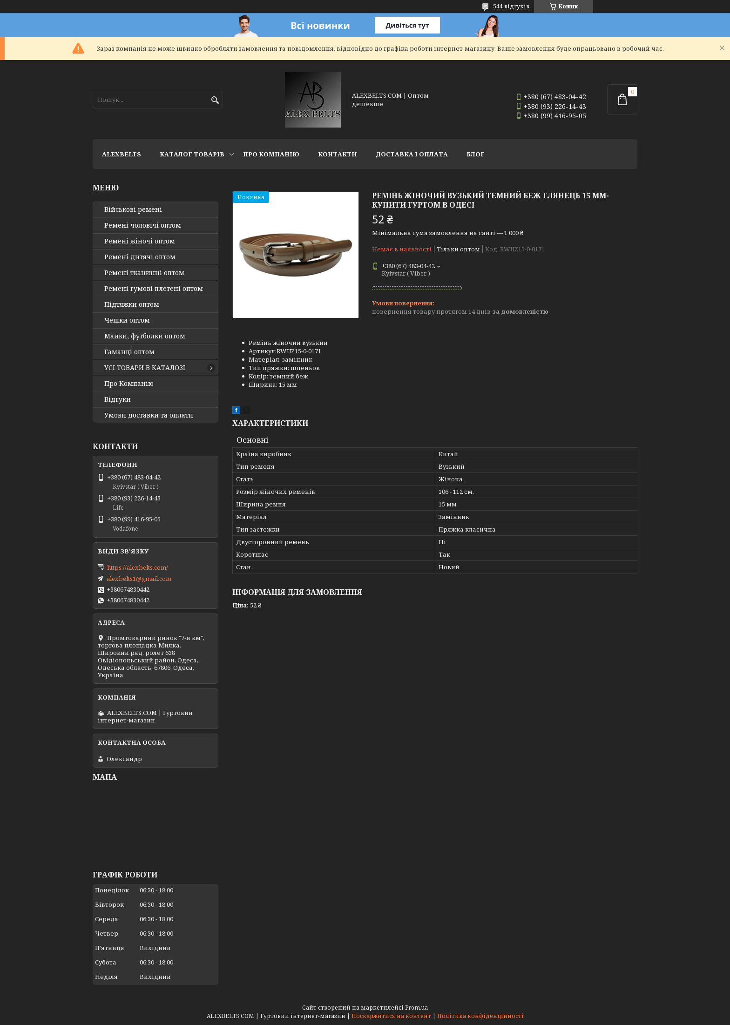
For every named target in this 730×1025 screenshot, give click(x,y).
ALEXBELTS (121, 154)
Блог (475, 154)
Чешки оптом (127, 320)
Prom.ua (416, 1008)
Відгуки (117, 399)
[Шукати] (215, 100)
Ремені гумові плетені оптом (153, 288)
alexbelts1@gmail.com (139, 578)
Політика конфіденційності (480, 1016)
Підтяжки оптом (131, 304)
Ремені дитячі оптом (140, 257)
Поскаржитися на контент (391, 1016)
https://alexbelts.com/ (137, 567)
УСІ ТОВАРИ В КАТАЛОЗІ (144, 368)
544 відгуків (511, 6)
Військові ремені (133, 209)
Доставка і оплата (412, 154)
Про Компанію (271, 154)
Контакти (337, 154)
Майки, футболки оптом (144, 336)
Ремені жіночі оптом (139, 241)
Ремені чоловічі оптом (142, 225)
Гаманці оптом (129, 352)
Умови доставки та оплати (148, 415)
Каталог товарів (192, 154)
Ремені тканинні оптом (144, 273)
